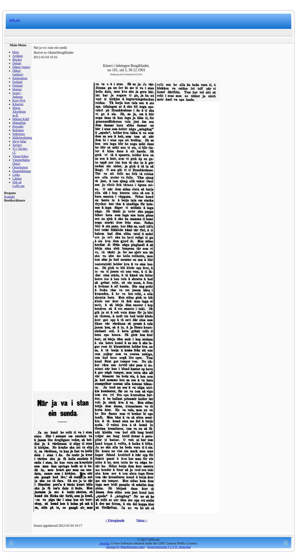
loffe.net (14, 20)
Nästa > (142, 520)
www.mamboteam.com (148, 4)
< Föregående (115, 520)
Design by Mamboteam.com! (125, 547)
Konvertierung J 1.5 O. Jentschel (169, 547)
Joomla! (104, 543)
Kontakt (9, 196)
